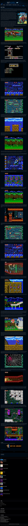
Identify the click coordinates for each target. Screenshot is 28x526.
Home (14, 451)
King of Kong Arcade (2, 518)
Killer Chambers (5, 479)
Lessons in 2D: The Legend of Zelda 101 (4, 519)
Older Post (26, 451)
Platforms (5, 459)
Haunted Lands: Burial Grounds (6, 493)
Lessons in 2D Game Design (3, 504)
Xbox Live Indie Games (5, 464)
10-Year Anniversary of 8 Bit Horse (3, 516)
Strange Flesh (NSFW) (5, 468)
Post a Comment (2, 455)
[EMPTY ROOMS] (5, 486)
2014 (1, 449)
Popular (2, 459)
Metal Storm (4, 475)
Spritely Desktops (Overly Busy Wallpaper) (4, 521)
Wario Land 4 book (2, 511)
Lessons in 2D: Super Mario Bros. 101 (4, 520)
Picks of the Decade (2, 503)
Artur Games (3, 449)
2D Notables (1, 502)
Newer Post (2, 451)
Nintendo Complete (2, 510)
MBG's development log (2, 512)
